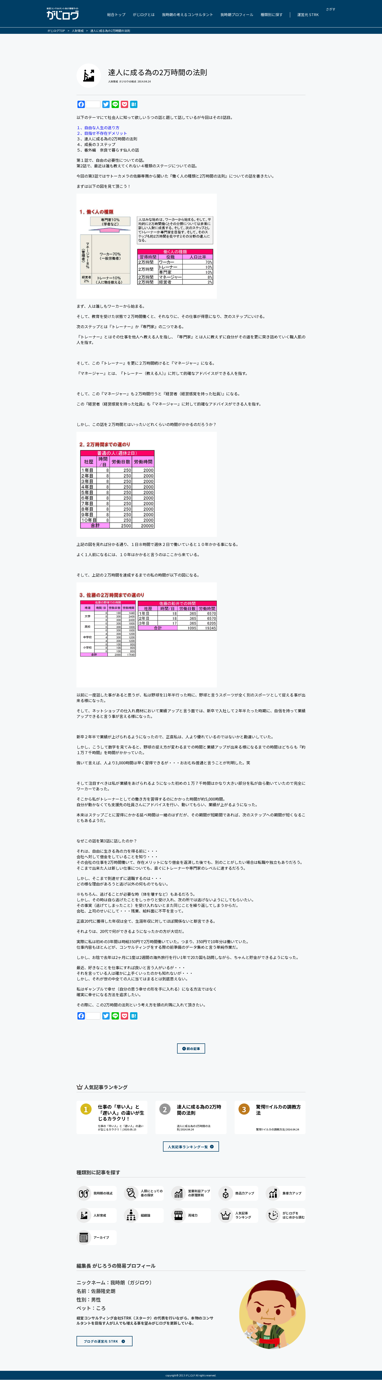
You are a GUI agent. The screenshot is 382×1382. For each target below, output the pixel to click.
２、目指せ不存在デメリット (101, 133)
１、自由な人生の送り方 (97, 127)
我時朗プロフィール (236, 14)
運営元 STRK (308, 14)
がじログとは (144, 14)
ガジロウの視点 (127, 81)
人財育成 (113, 81)
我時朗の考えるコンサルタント (187, 14)
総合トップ (116, 14)
